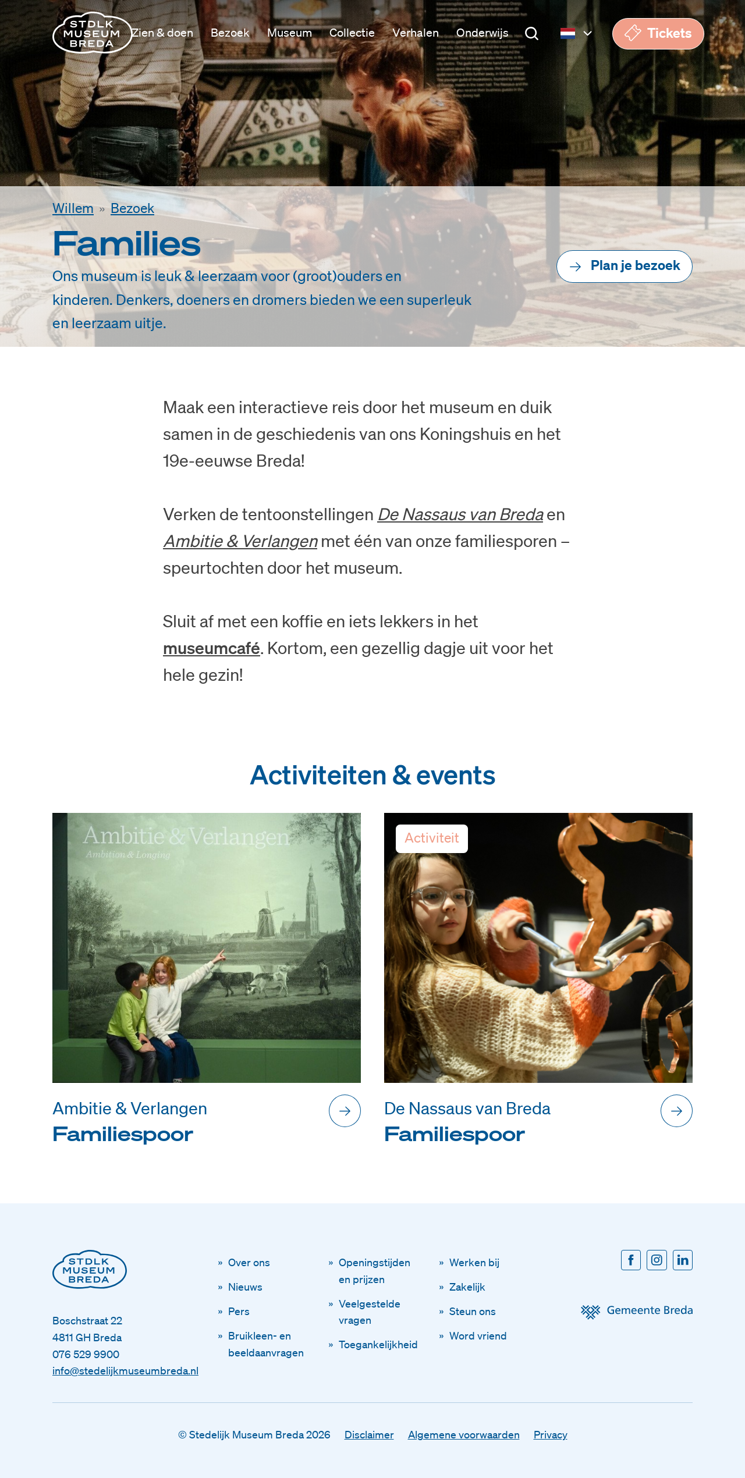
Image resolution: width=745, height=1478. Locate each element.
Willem (73, 208)
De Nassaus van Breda (460, 513)
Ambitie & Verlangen (240, 540)
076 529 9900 (85, 1354)
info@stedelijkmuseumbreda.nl (125, 1370)
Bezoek (132, 208)
